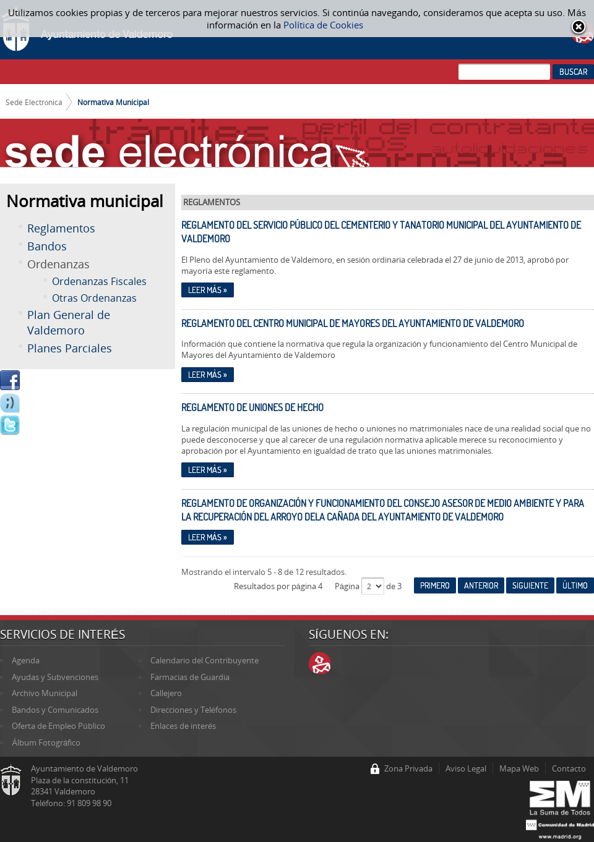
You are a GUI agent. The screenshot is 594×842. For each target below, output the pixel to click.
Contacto (569, 768)
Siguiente (530, 585)
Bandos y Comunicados (55, 709)
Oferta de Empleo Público (58, 725)
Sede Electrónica (34, 102)
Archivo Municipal (44, 693)
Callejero (166, 693)
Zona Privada (408, 768)
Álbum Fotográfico (46, 742)
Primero (435, 585)
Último (575, 585)
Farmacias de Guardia (190, 677)
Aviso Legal (466, 768)
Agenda (26, 660)
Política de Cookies (323, 25)
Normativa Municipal (113, 102)
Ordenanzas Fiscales (99, 281)
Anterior (481, 585)
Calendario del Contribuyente (204, 660)
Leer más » (207, 290)
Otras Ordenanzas (94, 298)
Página (348, 586)
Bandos (47, 246)
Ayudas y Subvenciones (55, 677)
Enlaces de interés (183, 725)
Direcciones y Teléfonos (193, 709)
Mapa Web (519, 768)
